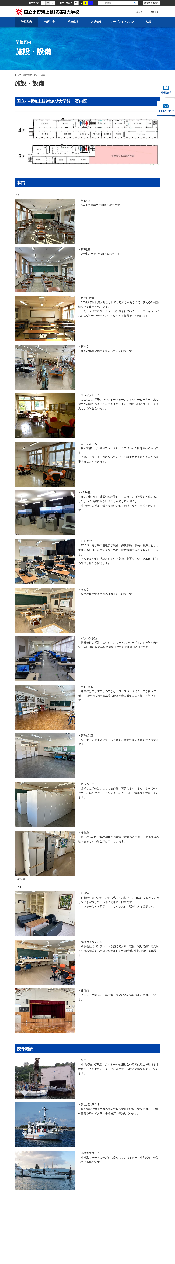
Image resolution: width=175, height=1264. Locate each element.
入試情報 (96, 21)
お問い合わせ (166, 108)
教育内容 (49, 21)
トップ (18, 75)
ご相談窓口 (139, 12)
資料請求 (166, 90)
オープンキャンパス (122, 21)
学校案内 (26, 21)
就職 (148, 21)
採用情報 (154, 12)
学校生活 (73, 21)
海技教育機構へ (151, 3)
